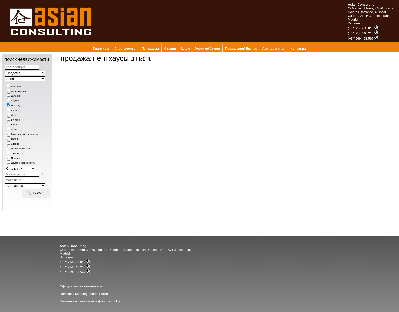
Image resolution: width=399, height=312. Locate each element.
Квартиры (101, 48)
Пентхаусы (150, 48)
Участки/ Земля (207, 48)
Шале (185, 48)
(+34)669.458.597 (363, 38)
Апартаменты (125, 48)
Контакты (298, 48)
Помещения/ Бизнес (241, 48)
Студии (170, 48)
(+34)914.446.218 (363, 33)
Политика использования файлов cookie (90, 301)
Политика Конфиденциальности (84, 294)
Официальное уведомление (81, 286)
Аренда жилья (273, 48)
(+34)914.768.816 (363, 28)
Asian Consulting (361, 4)
